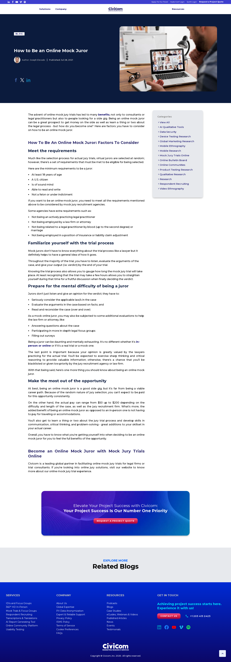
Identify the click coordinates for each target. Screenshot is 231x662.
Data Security (166, 131)
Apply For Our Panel (159, 2)
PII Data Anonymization (69, 610)
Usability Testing (15, 629)
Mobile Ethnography (171, 145)
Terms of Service (65, 625)
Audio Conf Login (177, 2)
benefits (104, 114)
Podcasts (112, 603)
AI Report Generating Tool (20, 621)
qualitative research (171, 174)
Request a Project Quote (211, 2)
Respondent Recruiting (173, 183)
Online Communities (171, 164)
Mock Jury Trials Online (173, 155)
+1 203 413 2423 (200, 616)
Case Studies (114, 610)
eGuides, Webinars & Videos (122, 614)
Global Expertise (65, 607)
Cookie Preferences (67, 629)
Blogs (110, 607)
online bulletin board (172, 160)
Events (111, 625)
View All (163, 122)
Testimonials (113, 629)
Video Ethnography (170, 188)
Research (164, 179)
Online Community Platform (22, 625)
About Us (61, 603)
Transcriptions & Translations (21, 618)
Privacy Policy (64, 618)
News (110, 621)
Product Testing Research (175, 169)
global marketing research (175, 141)
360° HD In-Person (16, 607)
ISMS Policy (63, 621)
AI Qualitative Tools (170, 127)
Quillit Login (192, 2)
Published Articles (117, 618)
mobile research (169, 150)
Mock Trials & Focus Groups (21, 610)
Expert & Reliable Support (70, 614)
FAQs (59, 633)
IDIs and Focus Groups (18, 603)
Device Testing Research (174, 136)
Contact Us (168, 616)
